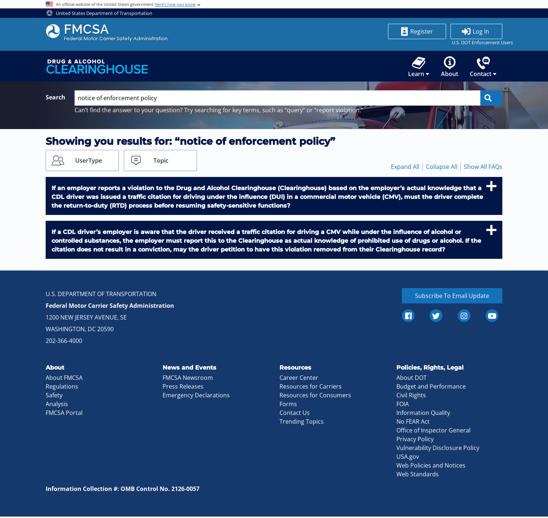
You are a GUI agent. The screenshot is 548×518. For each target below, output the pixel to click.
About (449, 67)
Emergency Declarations (196, 397)
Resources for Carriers (310, 388)
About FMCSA (64, 379)
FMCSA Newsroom (188, 379)
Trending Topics (301, 423)
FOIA (402, 405)
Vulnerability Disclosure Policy (437, 449)
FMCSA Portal (64, 414)
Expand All (405, 168)
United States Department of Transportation (99, 13)
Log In (481, 31)
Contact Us (294, 414)
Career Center (298, 379)
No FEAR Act (413, 423)
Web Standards (417, 476)
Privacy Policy (415, 440)
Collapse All (441, 168)
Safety (54, 397)
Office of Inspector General (433, 432)
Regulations (62, 388)
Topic (160, 162)
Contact (483, 67)
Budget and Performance (431, 388)
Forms (288, 405)
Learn (418, 67)
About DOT (411, 379)
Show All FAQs (483, 168)
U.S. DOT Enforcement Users (476, 42)
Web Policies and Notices (430, 467)
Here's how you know (175, 4)
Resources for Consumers (315, 397)
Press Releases (183, 388)
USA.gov (407, 458)
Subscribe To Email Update (452, 297)
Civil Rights (411, 397)
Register (421, 31)
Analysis (57, 405)
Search (55, 99)
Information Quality (423, 414)
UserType (88, 162)
